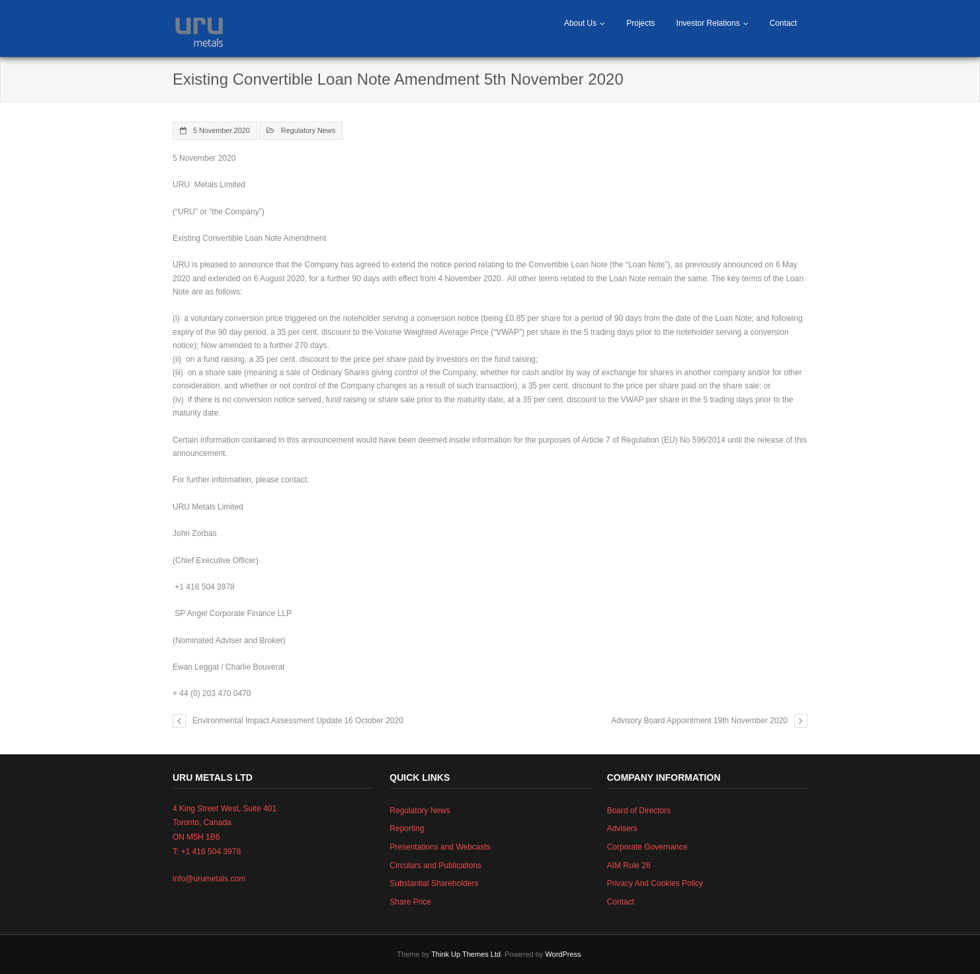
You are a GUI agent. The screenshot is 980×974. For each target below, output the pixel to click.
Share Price (410, 902)
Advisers (622, 828)
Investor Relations (708, 23)
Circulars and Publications (435, 865)
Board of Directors (639, 810)
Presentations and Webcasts (440, 847)
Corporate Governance (647, 847)
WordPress (563, 954)
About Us (580, 23)
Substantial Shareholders (433, 883)
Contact (783, 23)
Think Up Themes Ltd (466, 954)
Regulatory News (308, 130)
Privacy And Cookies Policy (655, 883)
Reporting (406, 828)
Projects (640, 23)
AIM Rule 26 (629, 865)
